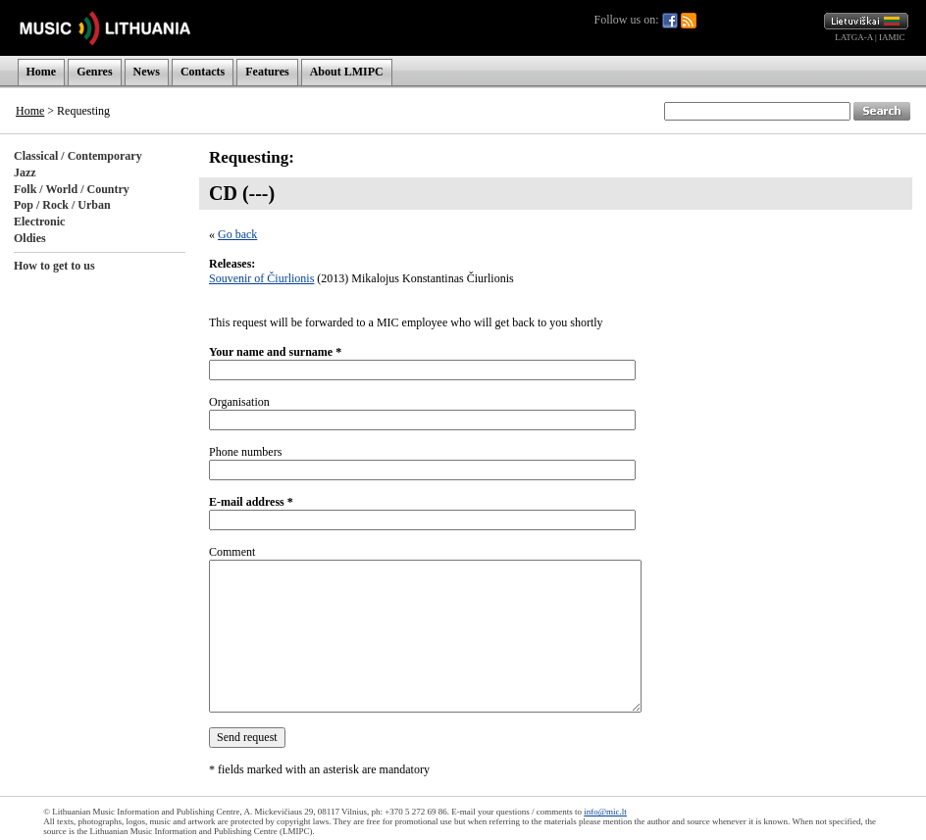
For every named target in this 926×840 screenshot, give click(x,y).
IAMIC (892, 37)
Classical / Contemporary (78, 156)
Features (266, 71)
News (146, 71)
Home (41, 71)
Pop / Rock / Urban (62, 205)
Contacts (202, 71)
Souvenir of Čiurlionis (261, 278)
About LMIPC (347, 71)
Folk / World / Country (71, 189)
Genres (94, 71)
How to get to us (54, 265)
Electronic (39, 221)
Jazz (25, 172)
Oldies (30, 238)
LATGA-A (854, 37)
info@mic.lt (605, 811)
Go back (237, 234)
